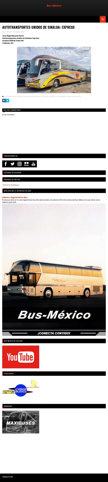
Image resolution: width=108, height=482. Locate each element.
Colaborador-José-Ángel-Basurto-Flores (46, 96)
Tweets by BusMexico (10, 185)
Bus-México (54, 5)
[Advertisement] (54, 452)
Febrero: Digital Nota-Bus (15, 197)
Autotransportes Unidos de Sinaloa (16, 96)
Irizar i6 (66, 96)
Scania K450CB (76, 96)
